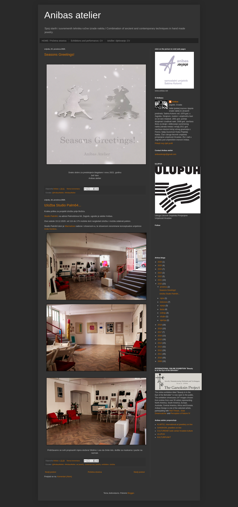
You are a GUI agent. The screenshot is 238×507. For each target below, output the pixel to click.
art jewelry (80, 464)
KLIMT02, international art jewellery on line (175, 424)
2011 (160, 354)
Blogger (131, 493)
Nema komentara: (74, 189)
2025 (160, 265)
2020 (160, 284)
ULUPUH (161, 434)
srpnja (163, 306)
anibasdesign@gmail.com (165, 154)
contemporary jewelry (93, 464)
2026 (160, 262)
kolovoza (164, 302)
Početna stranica (95, 472)
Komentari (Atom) (64, 476)
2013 (160, 347)
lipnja (162, 309)
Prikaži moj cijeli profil (164, 143)
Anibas (175, 102)
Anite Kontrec (50, 229)
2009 (160, 361)
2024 (160, 269)
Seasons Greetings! (59, 54)
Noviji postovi (50, 472)
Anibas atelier (72, 15)
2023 (160, 273)
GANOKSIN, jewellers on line (169, 428)
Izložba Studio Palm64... (62, 205)
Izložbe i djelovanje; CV (118, 40)
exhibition (105, 464)
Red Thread (174, 411)
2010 (160, 358)
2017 (160, 332)
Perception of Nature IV (180, 413)
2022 (160, 276)
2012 (160, 350)
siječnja (163, 320)
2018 (160, 328)
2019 (160, 325)
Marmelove (70, 226)
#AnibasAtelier (70, 193)
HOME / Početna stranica (54, 40)
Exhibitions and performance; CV (87, 40)
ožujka (163, 316)
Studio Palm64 (51, 216)
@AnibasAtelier (58, 193)
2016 (160, 336)
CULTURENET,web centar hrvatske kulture (175, 431)
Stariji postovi (139, 472)
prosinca (164, 287)
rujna (162, 298)
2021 (160, 280)
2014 (160, 343)
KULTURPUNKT (164, 437)
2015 (160, 339)
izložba (112, 464)
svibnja (163, 313)
